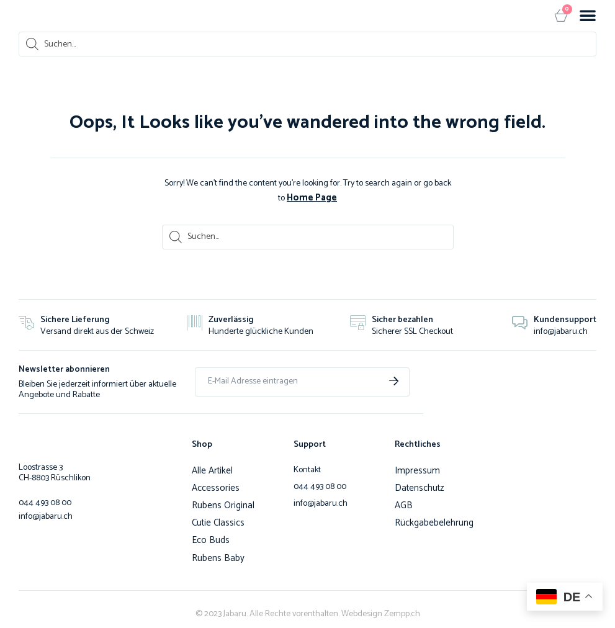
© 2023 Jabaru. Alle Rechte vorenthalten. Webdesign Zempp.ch (307, 610)
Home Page (312, 197)
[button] (588, 15)
